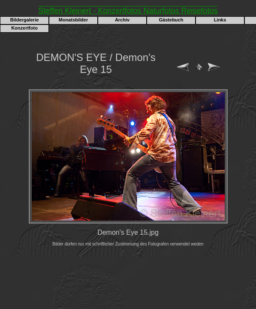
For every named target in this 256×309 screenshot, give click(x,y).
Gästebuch (171, 19)
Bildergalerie (24, 19)
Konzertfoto (24, 27)
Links (220, 19)
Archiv (122, 19)
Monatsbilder (73, 19)
